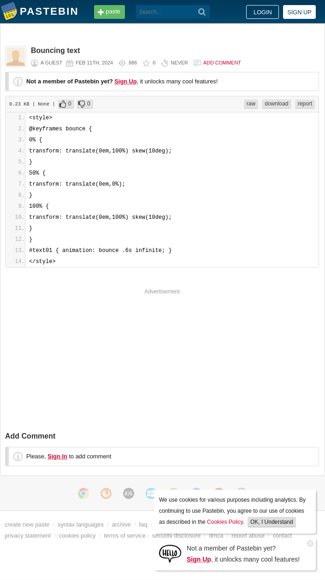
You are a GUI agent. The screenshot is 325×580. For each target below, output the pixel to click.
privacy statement (28, 535)
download (276, 103)
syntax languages (81, 524)
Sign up (299, 12)
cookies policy (77, 535)
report (305, 103)
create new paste (27, 524)
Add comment (222, 62)
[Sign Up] (170, 553)
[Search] (202, 12)
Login (263, 12)
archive (121, 524)
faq (143, 524)
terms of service (125, 535)
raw (251, 103)
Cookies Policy (225, 522)
